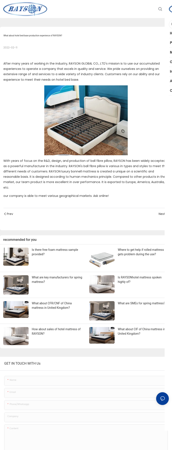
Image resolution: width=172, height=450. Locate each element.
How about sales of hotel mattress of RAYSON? (56, 331)
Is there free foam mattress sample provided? (55, 252)
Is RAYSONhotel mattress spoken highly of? (140, 280)
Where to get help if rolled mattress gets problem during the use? (141, 252)
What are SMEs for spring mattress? (141, 303)
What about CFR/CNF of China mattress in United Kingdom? (52, 305)
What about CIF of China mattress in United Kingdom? (141, 331)
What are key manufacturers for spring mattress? (57, 280)
